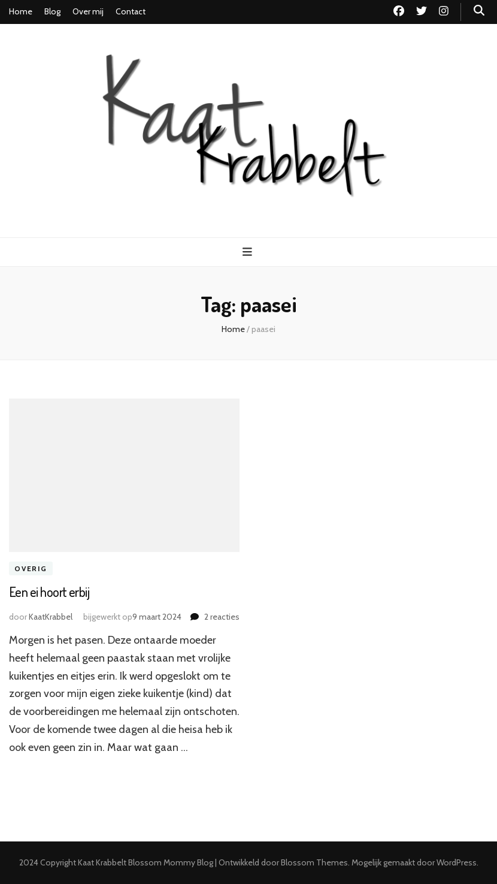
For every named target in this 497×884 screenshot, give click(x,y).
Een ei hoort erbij (49, 591)
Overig (30, 568)
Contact (131, 11)
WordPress (457, 862)
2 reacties (222, 616)
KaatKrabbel (50, 616)
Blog (52, 11)
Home (20, 11)
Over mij (88, 11)
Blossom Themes (314, 862)
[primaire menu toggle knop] (249, 252)
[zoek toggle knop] (479, 10)
